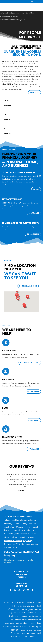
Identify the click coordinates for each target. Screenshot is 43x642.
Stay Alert (34, 449)
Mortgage (34, 213)
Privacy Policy (9, 555)
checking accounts (12, 523)
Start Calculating (29, 363)
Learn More (33, 392)
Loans (36, 189)
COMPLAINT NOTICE (28, 552)
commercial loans (17, 530)
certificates (9, 527)
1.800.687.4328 (21, 583)
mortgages (24, 527)
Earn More (33, 420)
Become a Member (28, 286)
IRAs (17, 527)
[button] (17, 295)
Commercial (33, 234)
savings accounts (29, 523)
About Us (34, 92)
